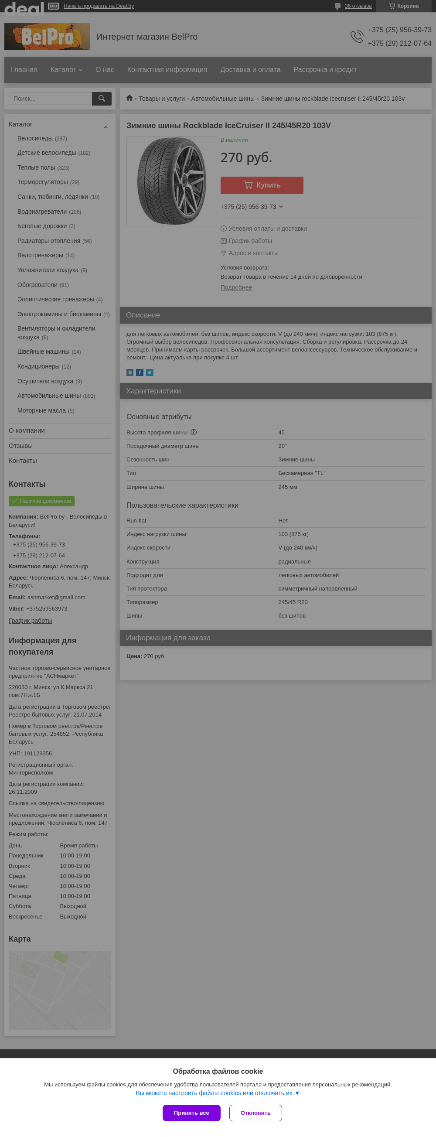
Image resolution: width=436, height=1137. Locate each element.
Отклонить (256, 1113)
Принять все (191, 1113)
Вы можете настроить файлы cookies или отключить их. (215, 1092)
